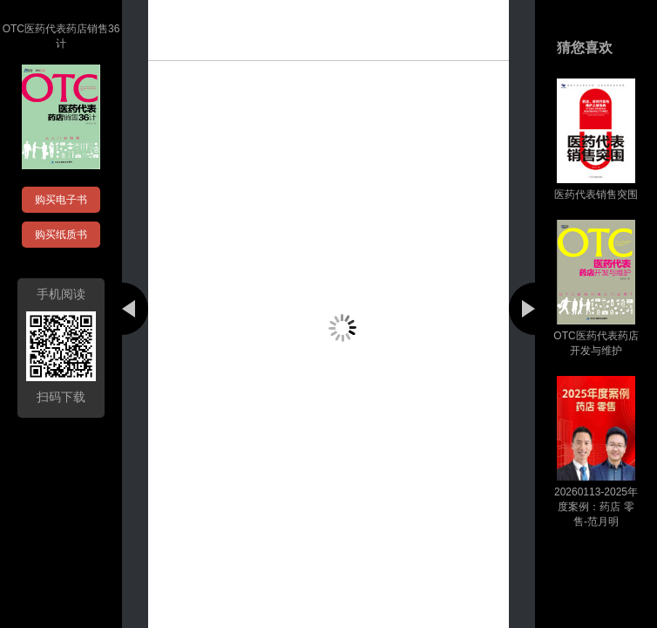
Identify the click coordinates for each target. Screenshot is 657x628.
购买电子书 (61, 200)
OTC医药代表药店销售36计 (61, 36)
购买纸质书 (61, 235)
